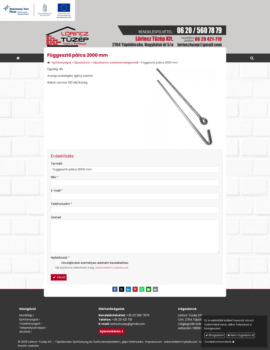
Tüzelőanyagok (29, 323)
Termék (56, 163)
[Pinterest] (135, 289)
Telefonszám (61, 204)
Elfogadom (214, 335)
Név (55, 177)
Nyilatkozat (60, 257)
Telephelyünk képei (32, 328)
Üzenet (56, 217)
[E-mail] (149, 289)
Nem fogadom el (241, 335)
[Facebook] (115, 289)
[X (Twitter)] (121, 289)
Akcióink (24, 332)
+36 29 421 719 (122, 320)
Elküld (58, 277)
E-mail (57, 190)
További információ (217, 342)
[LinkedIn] (128, 289)
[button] (252, 58)
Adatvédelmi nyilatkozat (111, 267)
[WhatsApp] (142, 289)
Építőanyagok (28, 319)
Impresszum (153, 342)
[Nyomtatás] (155, 289)
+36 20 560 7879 (137, 315)
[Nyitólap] (135, 37)
